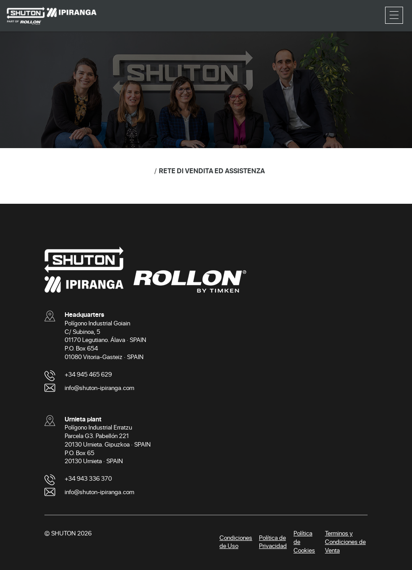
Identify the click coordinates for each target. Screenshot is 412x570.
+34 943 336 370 (88, 478)
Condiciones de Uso (235, 541)
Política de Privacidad (273, 541)
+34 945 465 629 (88, 374)
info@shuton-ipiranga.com (99, 387)
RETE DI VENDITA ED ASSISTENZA (212, 170)
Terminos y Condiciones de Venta (345, 541)
